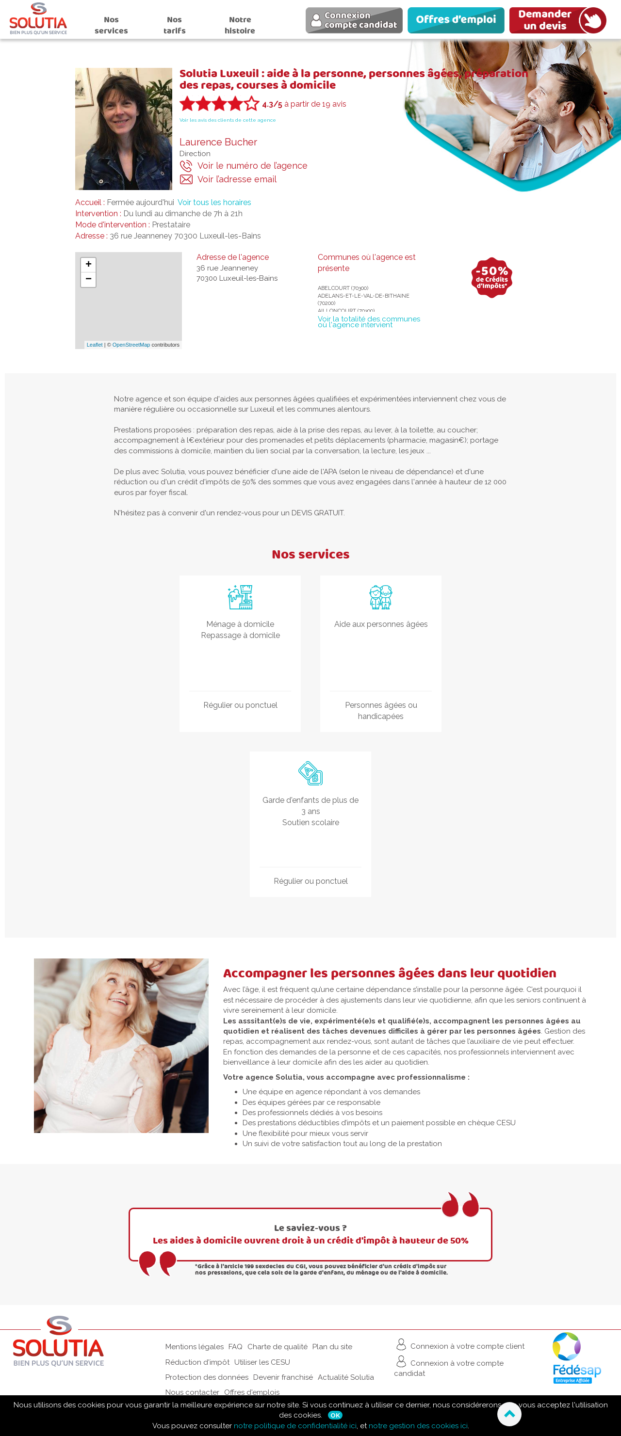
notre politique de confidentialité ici (295, 1425)
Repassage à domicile (240, 635)
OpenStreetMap (131, 345)
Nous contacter (192, 1392)
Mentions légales (194, 1346)
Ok (335, 1415)
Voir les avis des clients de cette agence (228, 120)
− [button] (88, 279)
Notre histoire (240, 25)
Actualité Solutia (346, 1377)
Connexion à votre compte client (459, 1344)
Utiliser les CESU (262, 1362)
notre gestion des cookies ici (418, 1425)
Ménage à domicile (240, 624)
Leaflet (95, 345)
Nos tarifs (174, 25)
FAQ (236, 1346)
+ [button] (88, 265)
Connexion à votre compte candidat (449, 1366)
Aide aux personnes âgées (381, 624)
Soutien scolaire (310, 822)
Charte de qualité (277, 1346)
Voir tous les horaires (214, 202)
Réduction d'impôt (197, 1362)
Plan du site (332, 1346)
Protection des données (206, 1377)
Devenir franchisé (283, 1377)
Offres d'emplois (251, 1392)
